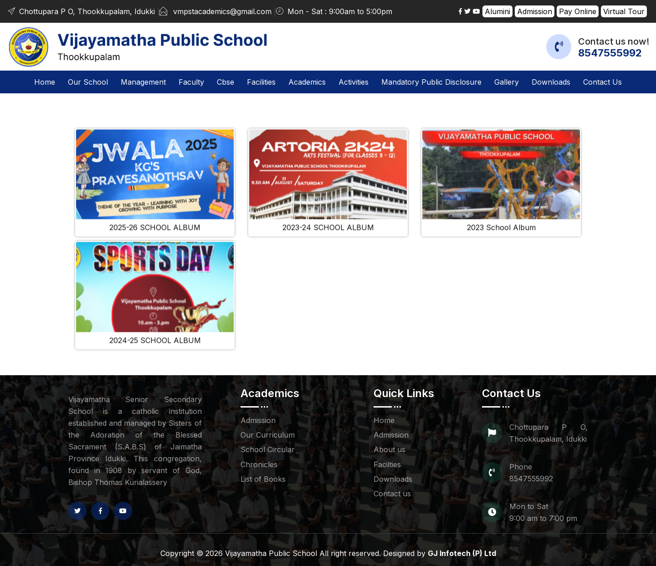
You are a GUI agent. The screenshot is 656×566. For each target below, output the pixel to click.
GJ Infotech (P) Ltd (462, 553)
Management (143, 82)
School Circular (268, 449)
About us (389, 449)
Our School (88, 82)
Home (44, 81)
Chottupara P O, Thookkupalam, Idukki (81, 11)
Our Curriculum (268, 434)
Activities (353, 82)
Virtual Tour (624, 11)
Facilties (387, 464)
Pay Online (577, 11)
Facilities (261, 82)
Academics (307, 82)
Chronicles (259, 464)
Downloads (551, 82)
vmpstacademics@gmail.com (222, 11)
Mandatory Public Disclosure (431, 82)
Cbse (225, 82)
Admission (534, 11)
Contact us (602, 82)
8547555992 (610, 53)
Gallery (506, 82)
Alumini (497, 11)
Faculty (191, 82)
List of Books (263, 479)
